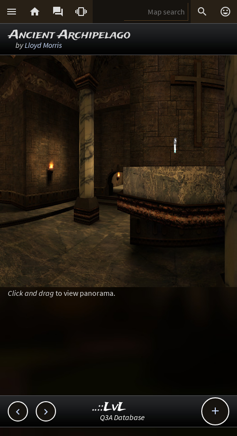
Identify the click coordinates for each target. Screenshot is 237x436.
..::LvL (109, 407)
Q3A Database (122, 417)
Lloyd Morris (43, 45)
